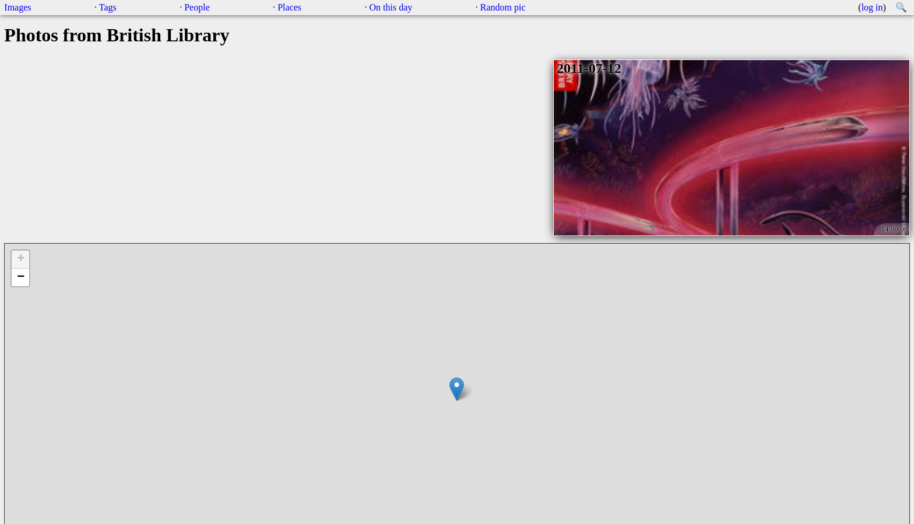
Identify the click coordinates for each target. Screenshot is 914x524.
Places (289, 7)
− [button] (20, 277)
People (197, 7)
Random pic (503, 7)
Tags (108, 7)
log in (872, 7)
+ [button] (20, 259)
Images (17, 7)
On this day (391, 7)
